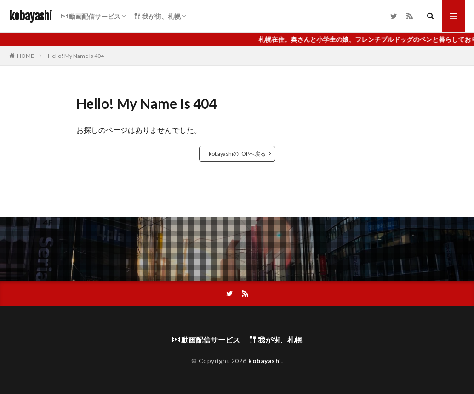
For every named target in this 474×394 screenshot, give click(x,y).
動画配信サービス (90, 16)
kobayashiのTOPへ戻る (237, 153)
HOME (25, 55)
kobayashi (30, 16)
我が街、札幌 (157, 16)
